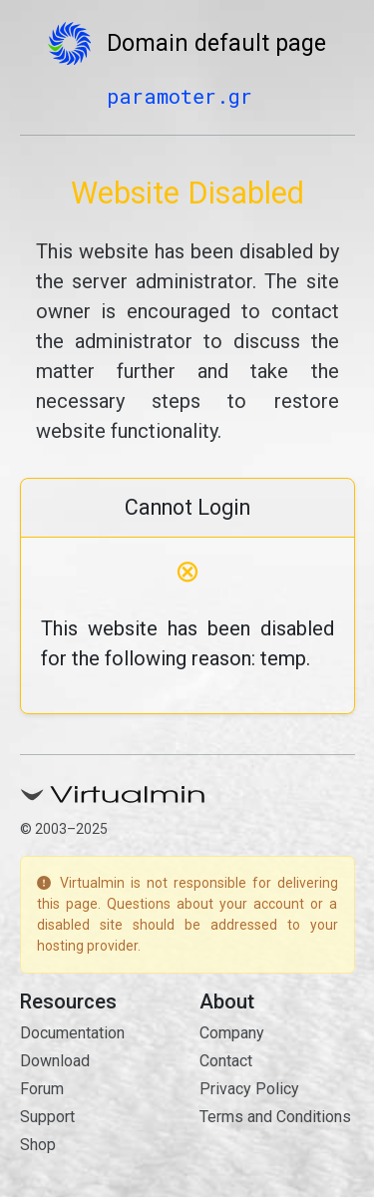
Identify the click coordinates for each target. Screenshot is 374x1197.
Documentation (72, 1032)
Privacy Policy (249, 1088)
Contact (225, 1060)
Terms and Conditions (275, 1116)
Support (47, 1116)
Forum (42, 1088)
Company (231, 1032)
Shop (38, 1144)
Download (55, 1060)
